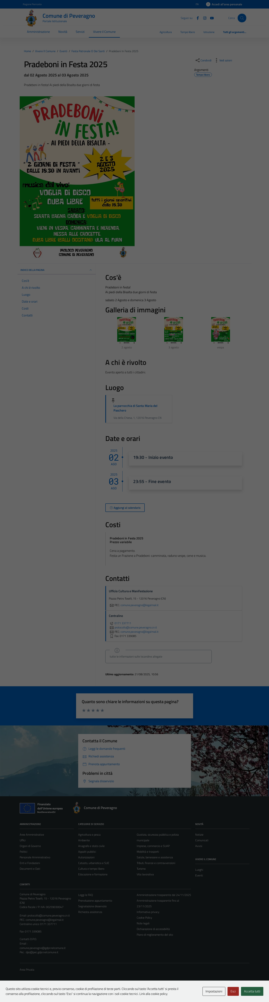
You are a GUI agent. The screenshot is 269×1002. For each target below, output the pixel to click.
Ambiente (84, 840)
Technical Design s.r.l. (44, 992)
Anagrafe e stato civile (91, 846)
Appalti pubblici (87, 851)
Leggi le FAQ (85, 895)
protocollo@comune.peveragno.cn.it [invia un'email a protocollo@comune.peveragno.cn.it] (133, 627)
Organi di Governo (30, 846)
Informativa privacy (148, 912)
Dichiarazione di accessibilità (153, 929)
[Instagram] (203, 18)
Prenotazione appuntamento (95, 900)
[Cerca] (242, 18)
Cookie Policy (144, 917)
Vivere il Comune (104, 31)
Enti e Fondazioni (30, 863)
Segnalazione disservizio (92, 906)
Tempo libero (187, 32)
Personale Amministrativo (35, 857)
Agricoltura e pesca (89, 834)
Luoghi (199, 870)
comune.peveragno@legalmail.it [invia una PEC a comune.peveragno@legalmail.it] (140, 605)
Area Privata (27, 969)
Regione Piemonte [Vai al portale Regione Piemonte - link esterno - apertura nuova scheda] (32, 4)
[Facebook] (196, 18)
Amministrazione (38, 31)
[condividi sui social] (203, 60)
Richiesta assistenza (90, 912)
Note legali (143, 923)
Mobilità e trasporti (148, 851)
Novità (62, 31)
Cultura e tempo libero (91, 868)
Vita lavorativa (145, 874)
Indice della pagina (56, 270)
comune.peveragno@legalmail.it (45, 920)
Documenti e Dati (30, 868)
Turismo (141, 868)
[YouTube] (210, 18)
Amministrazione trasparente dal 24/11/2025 (164, 895)
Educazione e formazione (92, 874)
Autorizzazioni (86, 857)
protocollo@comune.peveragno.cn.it (48, 915)
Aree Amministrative (32, 834)
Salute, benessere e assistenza (155, 857)
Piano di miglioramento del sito (155, 934)
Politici (23, 851)
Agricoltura (166, 32)
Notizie (199, 834)
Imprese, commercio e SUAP (153, 846)
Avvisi (198, 846)
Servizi (80, 31)
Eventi (199, 875)
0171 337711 (120, 623)
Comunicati (201, 840)
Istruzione (209, 32)
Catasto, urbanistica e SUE (93, 863)
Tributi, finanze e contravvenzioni (156, 863)
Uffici (23, 840)
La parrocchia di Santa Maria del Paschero (135, 408)
